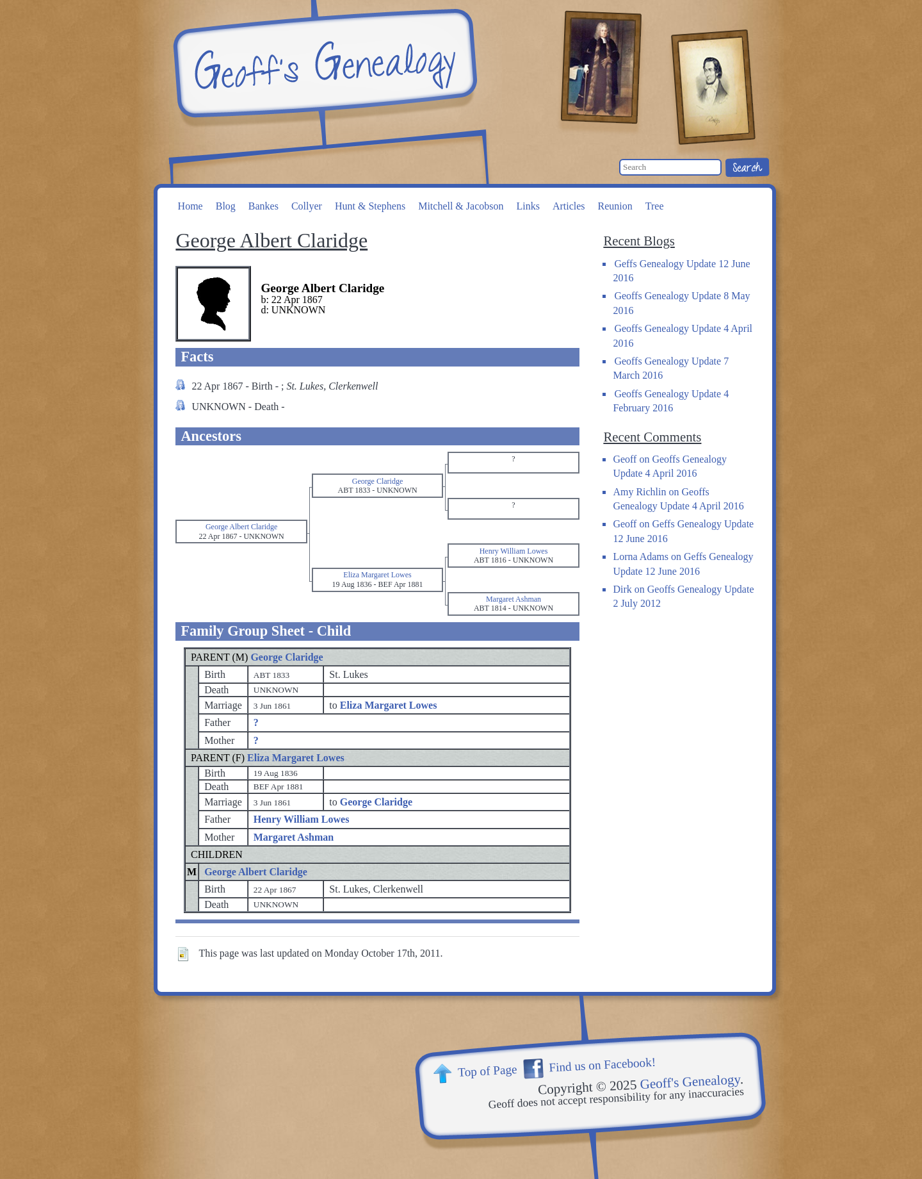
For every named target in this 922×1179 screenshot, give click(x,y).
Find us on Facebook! (602, 1065)
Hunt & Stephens (370, 206)
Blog (226, 206)
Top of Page (487, 1070)
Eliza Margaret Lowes (295, 757)
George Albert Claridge (255, 871)
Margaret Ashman (294, 837)
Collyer (306, 206)
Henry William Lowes (302, 819)
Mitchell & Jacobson (460, 206)
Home (190, 206)
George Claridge (286, 657)
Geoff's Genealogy (323, 64)
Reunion (615, 206)
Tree (654, 206)
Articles (569, 206)
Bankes (263, 206)
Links (527, 206)
